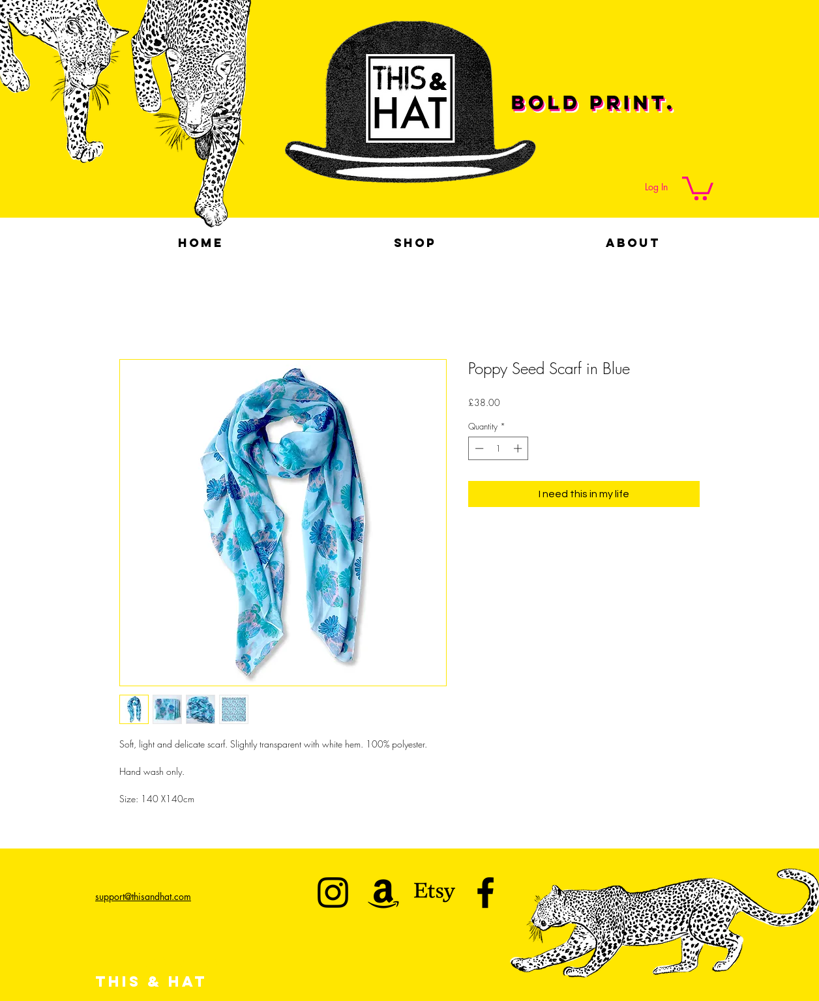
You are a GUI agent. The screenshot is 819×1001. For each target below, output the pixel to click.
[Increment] (519, 448)
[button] (697, 187)
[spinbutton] (498, 448)
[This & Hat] (332, 892)
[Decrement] (478, 448)
